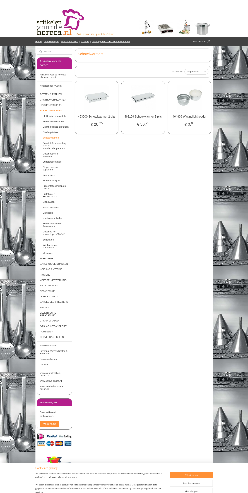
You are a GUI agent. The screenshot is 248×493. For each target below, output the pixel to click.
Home (38, 41)
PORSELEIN (46, 331)
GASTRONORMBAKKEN (53, 99)
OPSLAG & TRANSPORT (53, 326)
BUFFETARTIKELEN (51, 110)
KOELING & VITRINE (51, 269)
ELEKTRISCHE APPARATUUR (48, 314)
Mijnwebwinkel (163, 486)
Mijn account (202, 41)
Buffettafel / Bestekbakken (50, 195)
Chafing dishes (50, 132)
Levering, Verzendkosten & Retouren (111, 41)
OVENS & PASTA (49, 296)
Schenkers (48, 239)
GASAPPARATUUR (50, 320)
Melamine (48, 253)
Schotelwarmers (51, 137)
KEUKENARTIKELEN (51, 105)
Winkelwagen (49, 423)
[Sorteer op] (196, 71)
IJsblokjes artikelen (52, 218)
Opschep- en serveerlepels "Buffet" (54, 232)
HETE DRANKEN (49, 285)
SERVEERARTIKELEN (52, 337)
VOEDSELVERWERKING (53, 280)
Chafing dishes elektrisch (56, 126)
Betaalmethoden (69, 41)
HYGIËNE (45, 274)
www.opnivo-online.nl (51, 381)
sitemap (117, 486)
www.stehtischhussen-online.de (51, 387)
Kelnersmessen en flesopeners (52, 224)
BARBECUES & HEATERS (54, 302)
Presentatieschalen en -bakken (55, 187)
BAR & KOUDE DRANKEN (54, 264)
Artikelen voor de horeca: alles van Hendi (53, 75)
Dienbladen (49, 202)
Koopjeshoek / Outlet (51, 85)
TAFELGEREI (47, 258)
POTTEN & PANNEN (51, 94)
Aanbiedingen (51, 41)
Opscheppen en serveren (51, 155)
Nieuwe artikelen (48, 345)
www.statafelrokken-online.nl (50, 374)
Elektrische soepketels (54, 116)
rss (124, 486)
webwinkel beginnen (136, 486)
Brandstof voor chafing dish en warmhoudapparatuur (54, 146)
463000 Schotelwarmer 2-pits (96, 116)
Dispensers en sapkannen (50, 168)
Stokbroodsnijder (51, 180)
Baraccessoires (51, 207)
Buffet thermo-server (53, 121)
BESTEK (44, 307)
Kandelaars (49, 175)
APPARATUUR (48, 291)
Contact (85, 41)
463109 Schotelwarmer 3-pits (143, 116)
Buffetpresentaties (52, 161)
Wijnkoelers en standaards (50, 246)
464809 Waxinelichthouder (189, 116)
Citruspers (48, 212)
